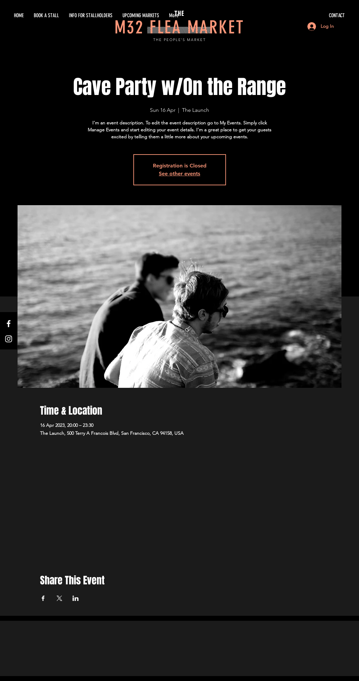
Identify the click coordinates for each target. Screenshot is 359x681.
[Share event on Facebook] (43, 598)
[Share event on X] (59, 598)
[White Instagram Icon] (8, 338)
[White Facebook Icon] (8, 323)
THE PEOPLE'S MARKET (179, 39)
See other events (179, 173)
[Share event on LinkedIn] (75, 598)
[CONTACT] (282, 15)
